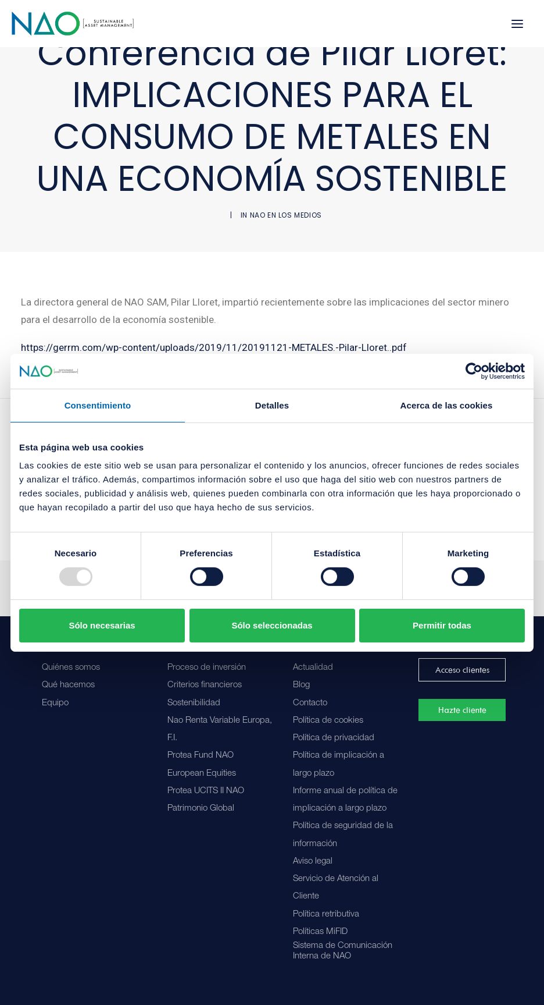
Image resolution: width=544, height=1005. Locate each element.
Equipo (55, 703)
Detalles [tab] (272, 405)
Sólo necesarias (102, 625)
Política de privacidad (333, 738)
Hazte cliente (462, 710)
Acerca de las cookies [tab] (446, 405)
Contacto (310, 703)
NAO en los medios (286, 215)
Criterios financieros (204, 685)
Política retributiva (326, 914)
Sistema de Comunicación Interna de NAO (342, 951)
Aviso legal (312, 861)
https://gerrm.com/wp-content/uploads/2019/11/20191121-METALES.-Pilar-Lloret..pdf (214, 347)
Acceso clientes (462, 670)
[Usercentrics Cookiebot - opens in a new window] (474, 370)
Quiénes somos (71, 667)
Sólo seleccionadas (271, 625)
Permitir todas (442, 625)
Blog (301, 685)
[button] (517, 23)
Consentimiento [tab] (98, 405)
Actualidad (313, 667)
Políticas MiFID (320, 932)
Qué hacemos (68, 685)
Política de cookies (328, 720)
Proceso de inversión (206, 667)
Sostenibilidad (193, 703)
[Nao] (72, 23)
